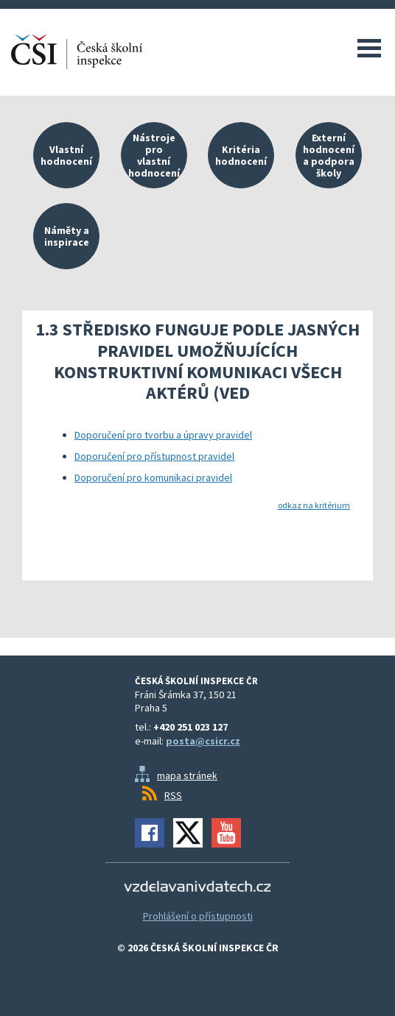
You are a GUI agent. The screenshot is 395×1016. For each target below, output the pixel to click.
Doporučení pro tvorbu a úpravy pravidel (163, 434)
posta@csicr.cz (203, 740)
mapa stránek (187, 775)
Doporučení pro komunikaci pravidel (153, 477)
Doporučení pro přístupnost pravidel (154, 456)
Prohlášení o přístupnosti (198, 916)
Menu (369, 48)
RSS (173, 795)
